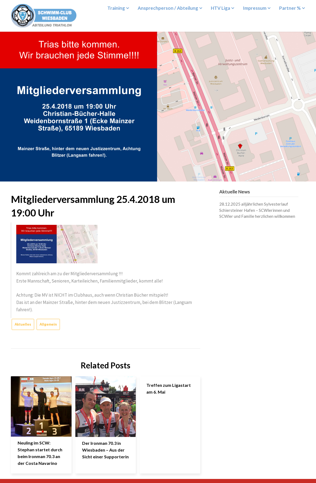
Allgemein (48, 324)
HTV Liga (220, 8)
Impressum (254, 8)
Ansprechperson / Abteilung (168, 8)
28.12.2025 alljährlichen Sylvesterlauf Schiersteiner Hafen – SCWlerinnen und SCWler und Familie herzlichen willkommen (257, 210)
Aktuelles (23, 324)
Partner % (290, 8)
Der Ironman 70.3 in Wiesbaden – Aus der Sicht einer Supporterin (105, 449)
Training (116, 8)
